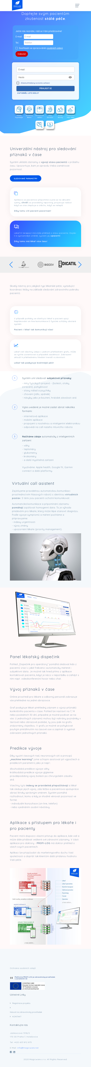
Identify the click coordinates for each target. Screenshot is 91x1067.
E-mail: (18, 36)
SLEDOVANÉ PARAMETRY (25, 178)
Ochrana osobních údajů (23, 968)
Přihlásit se (45, 88)
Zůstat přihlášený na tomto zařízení (32, 83)
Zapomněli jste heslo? (28, 93)
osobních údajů (55, 48)
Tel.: (17, 42)
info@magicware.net (28, 1048)
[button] (11, 265)
